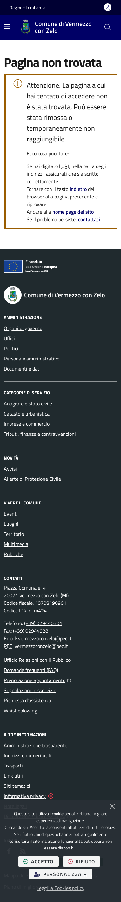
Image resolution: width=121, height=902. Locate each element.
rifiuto (84, 861)
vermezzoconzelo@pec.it (44, 638)
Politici (11, 348)
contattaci (89, 219)
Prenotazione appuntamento (37, 679)
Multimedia (16, 544)
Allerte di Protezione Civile (32, 479)
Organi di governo (23, 328)
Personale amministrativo (31, 358)
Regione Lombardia (27, 7)
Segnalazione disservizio (30, 690)
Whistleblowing (20, 710)
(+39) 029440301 (43, 623)
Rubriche (13, 554)
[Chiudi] (112, 806)
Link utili (13, 776)
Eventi (11, 513)
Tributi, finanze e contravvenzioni (40, 434)
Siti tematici (17, 786)
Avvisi (10, 469)
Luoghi (11, 524)
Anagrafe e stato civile (28, 403)
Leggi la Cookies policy (60, 888)
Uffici (9, 338)
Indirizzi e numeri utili (27, 755)
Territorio (14, 534)
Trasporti (13, 765)
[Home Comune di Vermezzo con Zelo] (59, 27)
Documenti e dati (22, 369)
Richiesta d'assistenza (27, 700)
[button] (107, 27)
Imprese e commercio (27, 424)
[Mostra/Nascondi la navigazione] (7, 26)
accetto (41, 861)
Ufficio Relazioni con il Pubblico (37, 660)
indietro (78, 189)
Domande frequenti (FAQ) (31, 670)
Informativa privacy (25, 796)
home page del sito (73, 212)
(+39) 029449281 (32, 631)
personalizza (63, 874)
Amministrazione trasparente (35, 745)
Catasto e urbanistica (27, 413)
